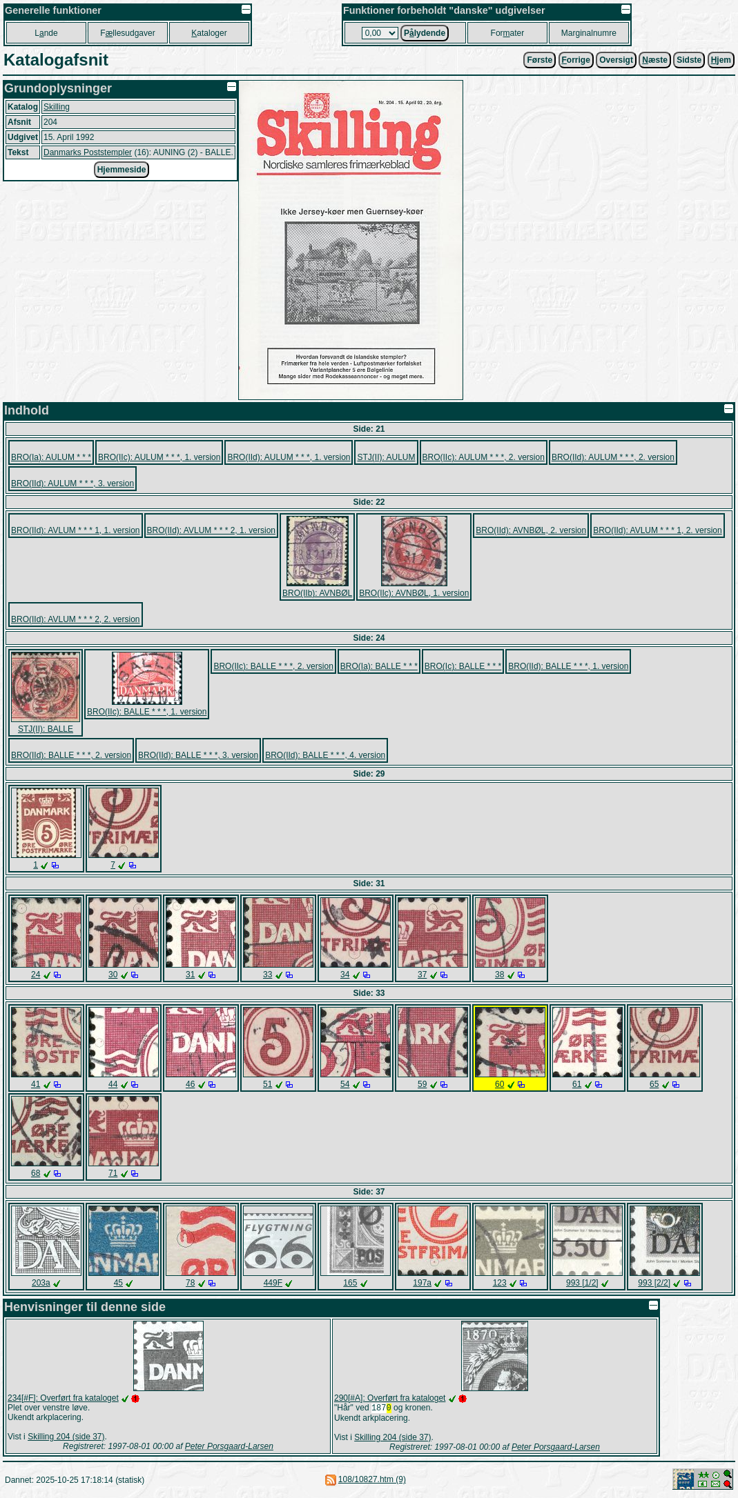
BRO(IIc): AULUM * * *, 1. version (159, 457)
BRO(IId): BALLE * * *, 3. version (198, 755)
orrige (576, 60)
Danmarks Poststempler (87, 152)
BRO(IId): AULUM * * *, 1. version (288, 457)
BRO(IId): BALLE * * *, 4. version (325, 755)
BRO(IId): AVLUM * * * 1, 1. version (75, 530)
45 (118, 1283)
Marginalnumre (588, 33)
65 (654, 1084)
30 (112, 974)
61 (576, 1084)
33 (267, 974)
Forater (508, 33)
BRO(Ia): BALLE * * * (379, 666)
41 (35, 1084)
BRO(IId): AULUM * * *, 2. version (613, 457)
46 (190, 1084)
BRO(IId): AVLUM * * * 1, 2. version (657, 530)
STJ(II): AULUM (386, 457)
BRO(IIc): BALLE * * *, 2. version (273, 666)
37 (422, 974)
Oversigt (616, 60)
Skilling (56, 107)
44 (112, 1084)
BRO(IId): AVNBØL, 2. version (531, 530)
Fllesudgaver (127, 33)
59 (422, 1084)
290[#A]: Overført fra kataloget (389, 1398)
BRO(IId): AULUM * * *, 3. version (72, 483)
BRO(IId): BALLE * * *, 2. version (71, 755)
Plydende (424, 33)
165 (350, 1283)
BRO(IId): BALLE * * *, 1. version (568, 666)
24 (35, 974)
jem (721, 60)
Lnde (46, 33)
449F (273, 1283)
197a (422, 1283)
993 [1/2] (582, 1283)
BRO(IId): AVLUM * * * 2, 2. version (75, 619)
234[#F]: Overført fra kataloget (63, 1398)
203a (41, 1283)
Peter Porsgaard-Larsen (229, 1446)
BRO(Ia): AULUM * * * (51, 457)
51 (267, 1084)
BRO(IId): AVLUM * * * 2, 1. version (211, 530)
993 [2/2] (654, 1283)
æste (655, 60)
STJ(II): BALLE (45, 729)
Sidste (689, 60)
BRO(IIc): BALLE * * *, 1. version (146, 712)
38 (499, 974)
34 (344, 974)
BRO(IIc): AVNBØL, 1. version (414, 593)
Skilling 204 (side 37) (66, 1436)
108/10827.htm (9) (372, 1481)
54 (344, 1084)
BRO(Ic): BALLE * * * (463, 666)
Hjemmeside (121, 169)
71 (112, 1173)
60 (499, 1084)
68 (35, 1173)
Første (539, 60)
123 (500, 1283)
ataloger (208, 33)
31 (190, 974)
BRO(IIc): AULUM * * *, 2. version (484, 457)
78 (190, 1283)
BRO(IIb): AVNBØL (317, 593)
